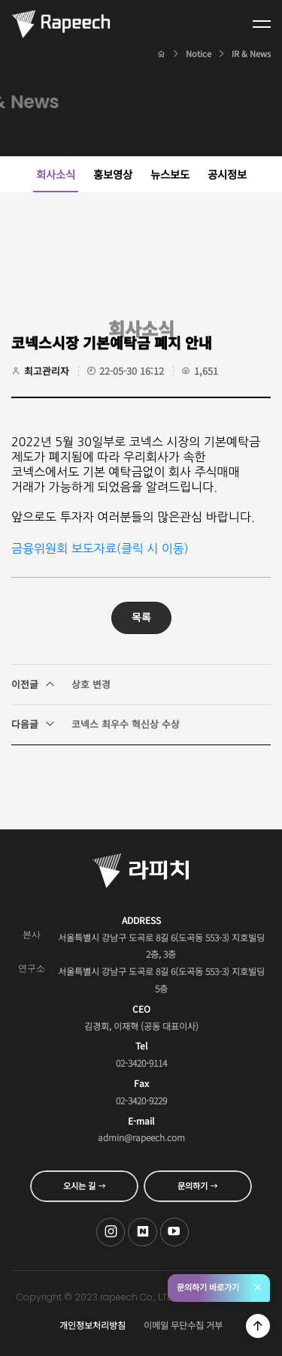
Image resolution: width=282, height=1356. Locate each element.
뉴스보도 (170, 174)
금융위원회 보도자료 (64, 548)
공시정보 (227, 174)
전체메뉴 (262, 24)
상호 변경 (61, 684)
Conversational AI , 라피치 (61, 24)
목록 (141, 616)
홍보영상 (112, 174)
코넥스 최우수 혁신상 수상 (95, 724)
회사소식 (55, 174)
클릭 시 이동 (152, 548)
